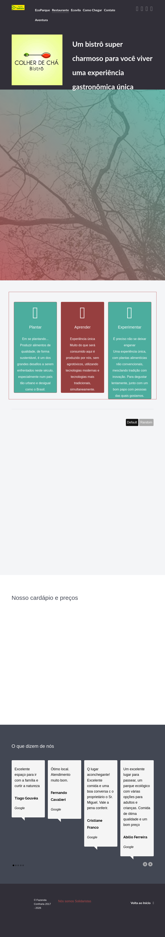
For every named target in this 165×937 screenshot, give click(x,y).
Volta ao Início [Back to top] (143, 909)
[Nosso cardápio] (45, 670)
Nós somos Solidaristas (75, 907)
